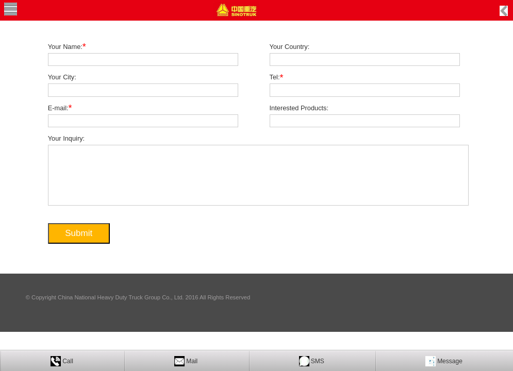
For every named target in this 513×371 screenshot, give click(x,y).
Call (67, 361)
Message (449, 361)
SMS (317, 361)
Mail (191, 361)
